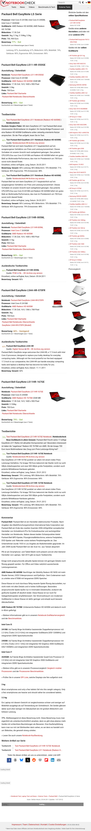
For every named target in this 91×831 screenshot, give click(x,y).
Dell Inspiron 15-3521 (77, 164)
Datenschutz (34, 824)
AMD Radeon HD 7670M (22, 398)
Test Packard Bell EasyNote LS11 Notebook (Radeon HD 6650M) (33, 120)
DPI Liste (24, 677)
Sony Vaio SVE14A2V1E (78, 63)
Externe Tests (64, 7)
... (88, 7)
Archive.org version (36, 143)
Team (25, 824)
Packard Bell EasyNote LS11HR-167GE (27, 392)
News (22, 7)
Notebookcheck (19, 143)
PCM (14, 273)
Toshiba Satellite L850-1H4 (79, 77)
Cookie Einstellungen (57, 824)
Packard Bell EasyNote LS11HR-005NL (27, 227)
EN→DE (30, 349)
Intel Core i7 (16, 230)
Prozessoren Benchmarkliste (31, 671)
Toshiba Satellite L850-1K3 (79, 156)
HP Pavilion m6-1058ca (77, 252)
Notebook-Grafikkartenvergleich (51, 615)
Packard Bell (53, 796)
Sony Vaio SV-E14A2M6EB (78, 109)
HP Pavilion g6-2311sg (77, 55)
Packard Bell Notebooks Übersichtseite (18, 97)
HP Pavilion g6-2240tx (77, 140)
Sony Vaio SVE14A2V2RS (78, 125)
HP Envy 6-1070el (75, 188)
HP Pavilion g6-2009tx (77, 236)
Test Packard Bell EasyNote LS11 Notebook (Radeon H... (38, 750)
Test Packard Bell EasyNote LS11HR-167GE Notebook (28, 437)
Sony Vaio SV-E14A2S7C (78, 172)
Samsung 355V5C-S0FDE (78, 85)
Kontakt (44, 824)
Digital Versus (18, 349)
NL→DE (22, 273)
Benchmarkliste (15, 618)
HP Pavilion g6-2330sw (77, 101)
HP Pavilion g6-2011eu (77, 180)
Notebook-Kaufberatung (32, 735)
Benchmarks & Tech (46, 7)
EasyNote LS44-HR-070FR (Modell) (16, 325)
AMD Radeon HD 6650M (22, 81)
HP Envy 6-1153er (76, 117)
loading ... (5, 804)
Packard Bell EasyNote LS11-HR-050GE (27, 75)
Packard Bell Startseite (16, 93)
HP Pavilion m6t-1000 (77, 244)
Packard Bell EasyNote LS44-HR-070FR (27, 300)
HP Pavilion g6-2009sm (77, 212)
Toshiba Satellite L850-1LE (78, 93)
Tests (13, 7)
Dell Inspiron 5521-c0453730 (79, 132)
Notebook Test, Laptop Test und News (24, 796)
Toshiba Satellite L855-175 (78, 69)
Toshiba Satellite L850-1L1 (78, 204)
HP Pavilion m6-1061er (77, 228)
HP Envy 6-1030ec (76, 260)
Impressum (16, 824)
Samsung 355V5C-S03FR (78, 196)
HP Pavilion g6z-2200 (77, 148)
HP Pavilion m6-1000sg (77, 220)
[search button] (80, 2)
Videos (31, 7)
